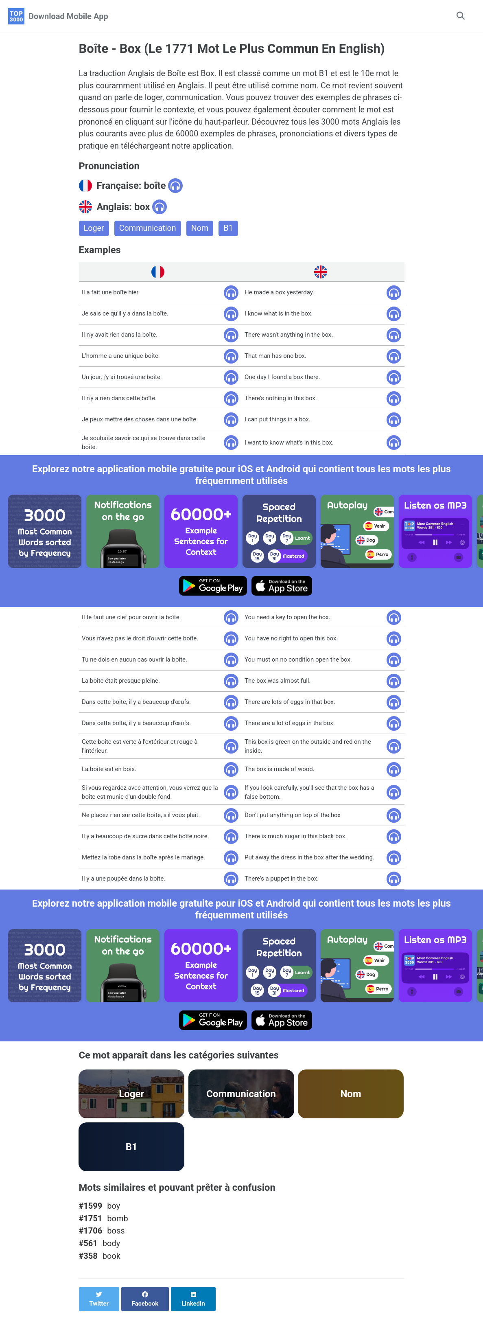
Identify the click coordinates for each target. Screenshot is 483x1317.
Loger (94, 229)
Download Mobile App (68, 16)
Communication (148, 229)
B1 (229, 229)
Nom (201, 229)
